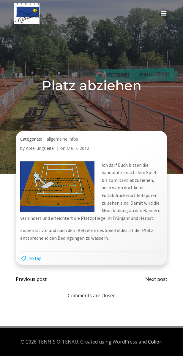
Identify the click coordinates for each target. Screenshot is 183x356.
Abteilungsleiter (40, 148)
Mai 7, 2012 (78, 148)
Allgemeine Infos (62, 139)
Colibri (155, 341)
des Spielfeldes (112, 230)
